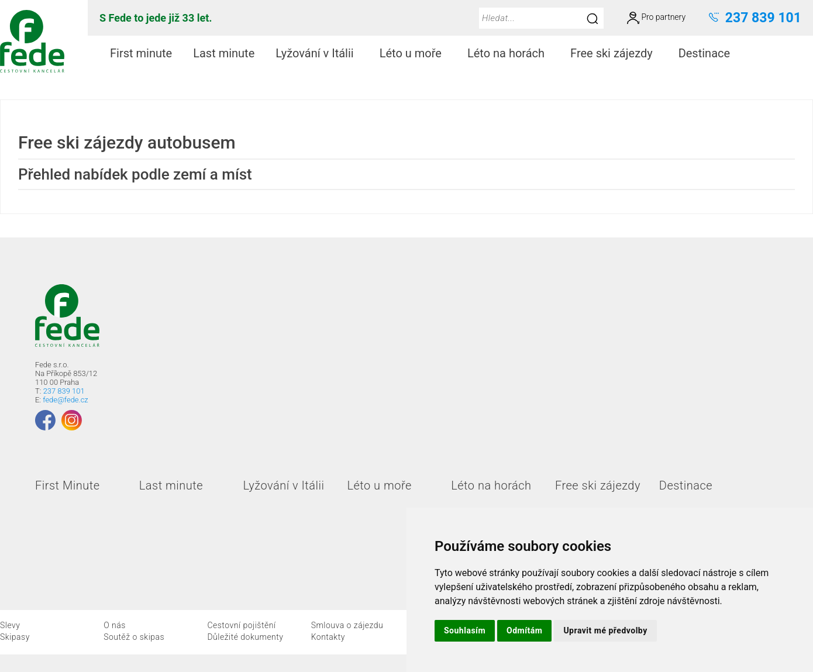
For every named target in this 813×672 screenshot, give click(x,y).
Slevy (10, 625)
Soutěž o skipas (134, 637)
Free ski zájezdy (616, 53)
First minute (141, 53)
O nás (115, 625)
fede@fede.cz (65, 399)
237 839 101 (64, 391)
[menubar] (422, 53)
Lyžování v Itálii (319, 53)
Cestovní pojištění (241, 625)
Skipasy (15, 637)
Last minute (223, 53)
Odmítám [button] (524, 630)
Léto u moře (415, 53)
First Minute (67, 485)
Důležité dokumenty (245, 637)
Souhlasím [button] (464, 630)
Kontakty (328, 637)
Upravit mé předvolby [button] (605, 630)
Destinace (708, 53)
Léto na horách (510, 53)
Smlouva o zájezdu (347, 625)
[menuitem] (140, 53)
